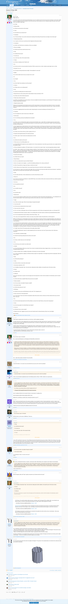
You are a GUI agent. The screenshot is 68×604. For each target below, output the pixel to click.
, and (19, 536)
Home (8, 5)
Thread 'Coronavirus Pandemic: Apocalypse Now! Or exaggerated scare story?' (21, 577)
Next (11, 13)
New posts (7, 6)
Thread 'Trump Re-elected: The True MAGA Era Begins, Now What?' (19, 587)
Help (31, 5)
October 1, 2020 (34, 503)
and (17, 367)
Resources (22, 5)
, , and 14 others (22, 315)
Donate (27, 5)
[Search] (59, 5)
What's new (16, 5)
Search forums (12, 6)
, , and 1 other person (21, 359)
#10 (60, 447)
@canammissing (18, 505)
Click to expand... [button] (37, 437)
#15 (60, 539)
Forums (11, 5)
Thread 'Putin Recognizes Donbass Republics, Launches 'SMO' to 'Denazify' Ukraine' (22, 581)
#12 (60, 472)
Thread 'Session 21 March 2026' (13, 584)
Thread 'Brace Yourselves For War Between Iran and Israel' (18, 574)
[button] (19, 5)
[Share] (59, 15)
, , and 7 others (19, 516)
